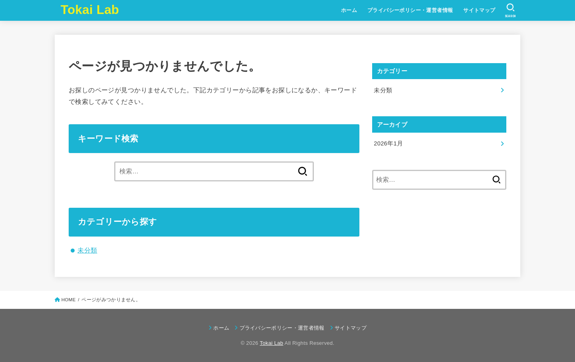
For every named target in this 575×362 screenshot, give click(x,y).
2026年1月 (388, 143)
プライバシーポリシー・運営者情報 (410, 10)
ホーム (349, 10)
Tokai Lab (90, 10)
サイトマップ (479, 10)
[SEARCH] (510, 10)
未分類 (87, 250)
